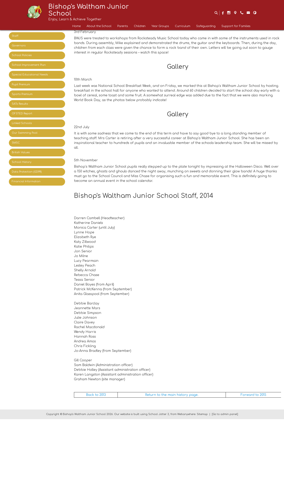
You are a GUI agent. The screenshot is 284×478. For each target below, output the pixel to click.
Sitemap (202, 473)
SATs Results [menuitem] (20, 103)
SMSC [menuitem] (16, 142)
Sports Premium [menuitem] (22, 94)
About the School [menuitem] (99, 26)
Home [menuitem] (76, 26)
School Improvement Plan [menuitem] (29, 65)
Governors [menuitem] (19, 45)
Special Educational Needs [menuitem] (30, 74)
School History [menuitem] (21, 162)
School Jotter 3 (158, 473)
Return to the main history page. (171, 453)
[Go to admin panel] (225, 473)
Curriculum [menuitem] (182, 26)
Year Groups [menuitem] (160, 26)
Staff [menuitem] (15, 36)
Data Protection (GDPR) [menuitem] (27, 171)
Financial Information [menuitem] (26, 181)
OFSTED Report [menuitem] (22, 113)
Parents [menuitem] (122, 26)
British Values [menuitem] (21, 152)
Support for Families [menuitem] (235, 26)
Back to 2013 (96, 453)
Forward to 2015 (253, 453)
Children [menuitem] (140, 26)
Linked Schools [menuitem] (22, 123)
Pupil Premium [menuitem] (21, 84)
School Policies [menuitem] (22, 55)
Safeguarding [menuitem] (206, 26)
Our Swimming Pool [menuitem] (24, 132)
